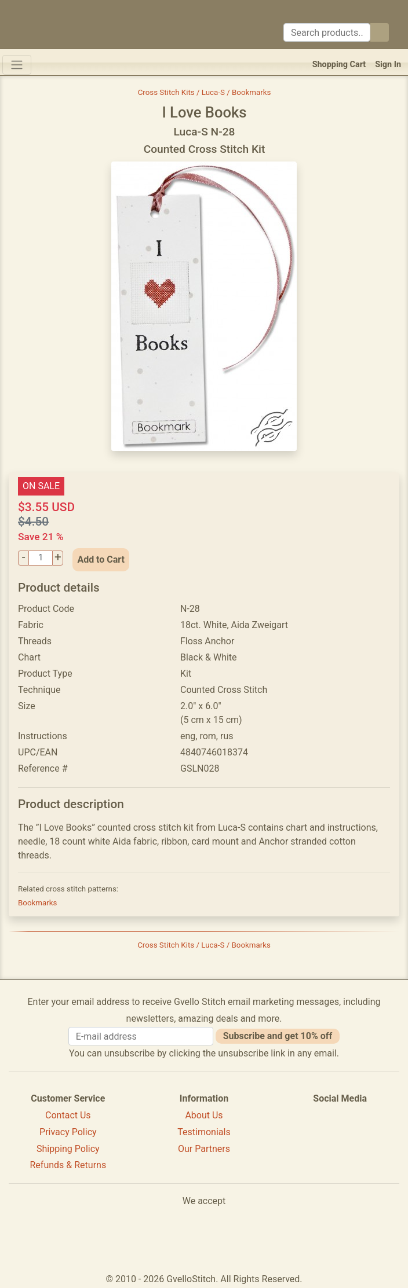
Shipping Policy (68, 1148)
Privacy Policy (68, 1131)
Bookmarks (37, 902)
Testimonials (203, 1131)
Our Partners (204, 1148)
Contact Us (68, 1115)
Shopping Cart (339, 64)
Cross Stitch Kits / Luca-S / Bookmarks (204, 92)
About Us (204, 1115)
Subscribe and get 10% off (277, 1035)
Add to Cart (101, 559)
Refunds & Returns (68, 1164)
